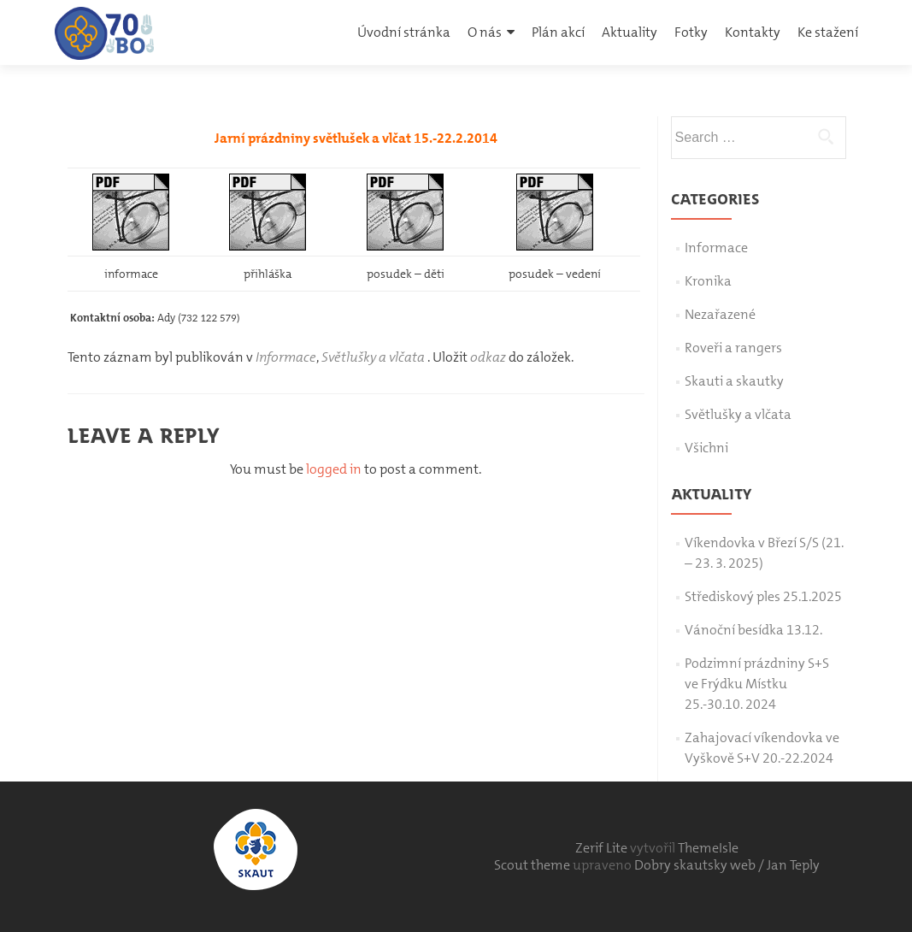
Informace (286, 357)
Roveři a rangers (733, 348)
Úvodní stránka (403, 32)
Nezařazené (720, 314)
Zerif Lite (602, 848)
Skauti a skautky (734, 381)
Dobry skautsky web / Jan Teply (727, 865)
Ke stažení (827, 32)
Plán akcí (558, 32)
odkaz (488, 357)
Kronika (708, 281)
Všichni (706, 448)
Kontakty (752, 32)
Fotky (691, 32)
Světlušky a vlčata (373, 357)
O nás (485, 32)
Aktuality (629, 32)
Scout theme (533, 865)
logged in (334, 469)
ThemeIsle (708, 848)
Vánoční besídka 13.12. (753, 630)
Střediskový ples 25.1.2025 (763, 596)
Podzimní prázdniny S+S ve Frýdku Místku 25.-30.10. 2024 (757, 683)
